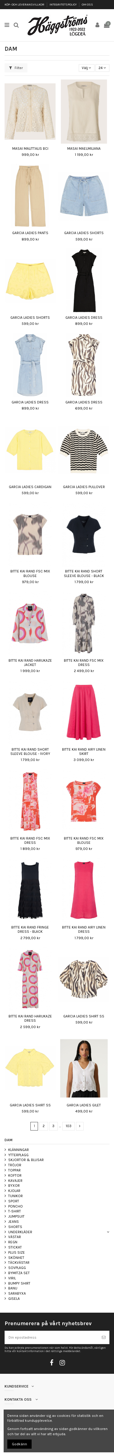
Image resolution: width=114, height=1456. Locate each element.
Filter (16, 68)
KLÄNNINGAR (18, 1150)
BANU (12, 1288)
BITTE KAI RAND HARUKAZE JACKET (30, 662)
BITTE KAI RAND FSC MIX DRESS (84, 662)
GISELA (14, 1298)
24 (102, 68)
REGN (12, 1242)
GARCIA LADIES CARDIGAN (30, 487)
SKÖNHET (16, 1258)
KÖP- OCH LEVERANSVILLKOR (25, 4)
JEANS (13, 1221)
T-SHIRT (14, 1211)
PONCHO (15, 1206)
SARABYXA (17, 1293)
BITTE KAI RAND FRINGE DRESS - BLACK (30, 929)
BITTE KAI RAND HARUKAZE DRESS (30, 1018)
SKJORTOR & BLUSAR (26, 1160)
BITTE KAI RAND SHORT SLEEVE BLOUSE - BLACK (84, 573)
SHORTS (15, 1227)
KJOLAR (14, 1191)
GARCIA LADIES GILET (84, 1105)
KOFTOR (15, 1175)
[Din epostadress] (51, 1337)
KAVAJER (15, 1180)
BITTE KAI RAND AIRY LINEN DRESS (83, 929)
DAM (8, 1140)
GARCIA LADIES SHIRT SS (83, 1016)
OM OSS (87, 4)
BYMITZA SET (19, 1273)
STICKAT (15, 1247)
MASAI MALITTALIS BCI (30, 148)
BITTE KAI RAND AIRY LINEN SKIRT (83, 751)
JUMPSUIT (16, 1216)
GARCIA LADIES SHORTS (84, 233)
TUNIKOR (15, 1196)
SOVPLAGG (17, 1268)
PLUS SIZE (16, 1252)
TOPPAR (14, 1170)
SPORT (13, 1201)
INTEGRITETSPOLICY (63, 4)
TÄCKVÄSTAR (18, 1262)
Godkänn (19, 1444)
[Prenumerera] (103, 1337)
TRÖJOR (14, 1165)
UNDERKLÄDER (20, 1232)
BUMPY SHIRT (19, 1283)
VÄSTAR (14, 1237)
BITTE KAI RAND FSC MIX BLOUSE (30, 573)
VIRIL (12, 1278)
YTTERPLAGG (18, 1155)
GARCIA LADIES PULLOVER (84, 487)
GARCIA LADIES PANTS (30, 233)
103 (68, 1126)
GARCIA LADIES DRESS (83, 317)
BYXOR (14, 1185)
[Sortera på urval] (87, 68)
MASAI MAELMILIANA (84, 148)
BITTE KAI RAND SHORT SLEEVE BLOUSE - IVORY (30, 751)
